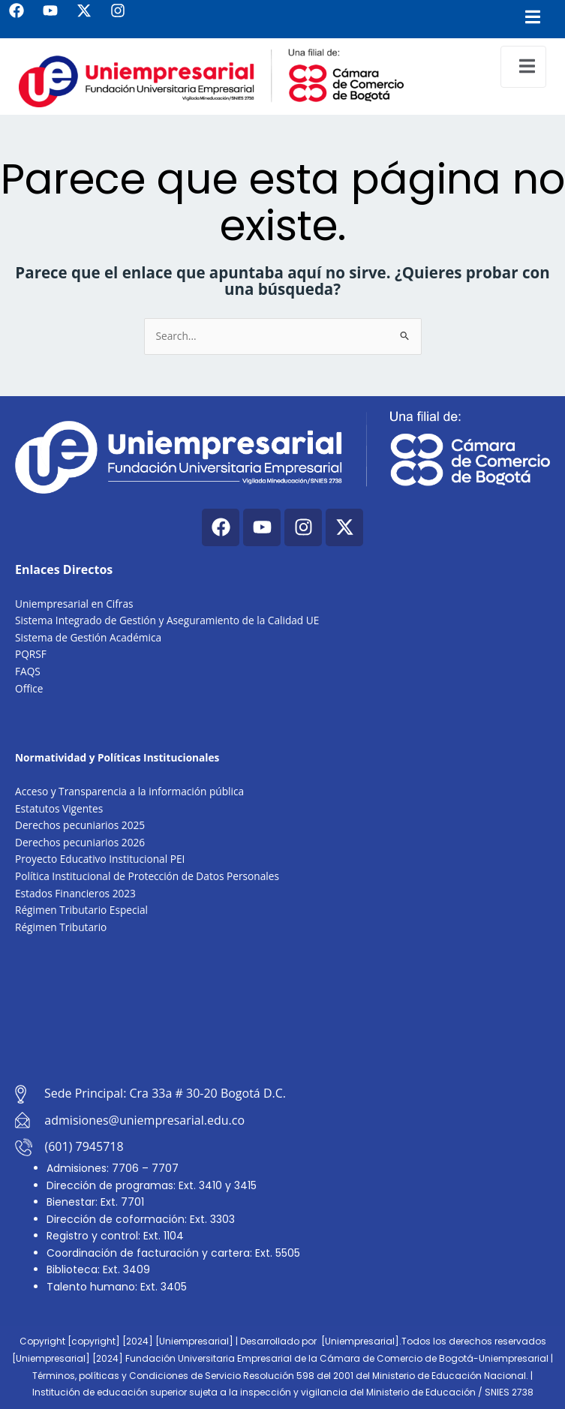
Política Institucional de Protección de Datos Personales (147, 876)
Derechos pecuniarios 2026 (80, 842)
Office (29, 688)
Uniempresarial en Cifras (74, 603)
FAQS (28, 671)
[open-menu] (523, 67)
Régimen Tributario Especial (81, 910)
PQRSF (31, 654)
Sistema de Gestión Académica (88, 637)
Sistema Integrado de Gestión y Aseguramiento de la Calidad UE (167, 620)
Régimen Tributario (61, 927)
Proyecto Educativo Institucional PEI (100, 859)
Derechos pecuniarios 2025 (80, 825)
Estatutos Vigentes (59, 808)
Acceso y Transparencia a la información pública (129, 791)
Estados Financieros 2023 (75, 893)
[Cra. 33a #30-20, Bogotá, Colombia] (282, 1010)
